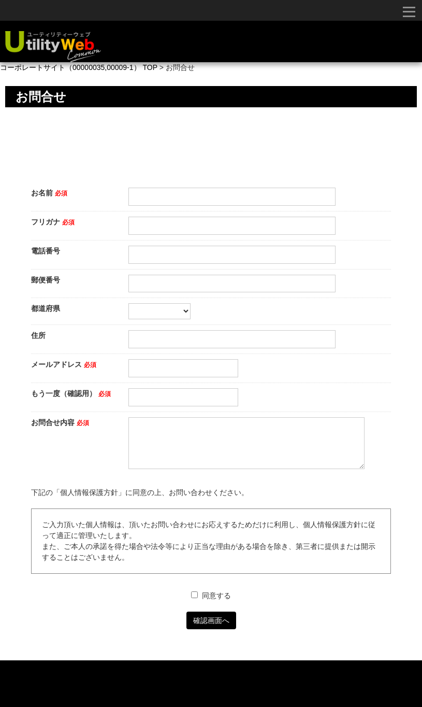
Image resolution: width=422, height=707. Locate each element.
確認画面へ (211, 620)
